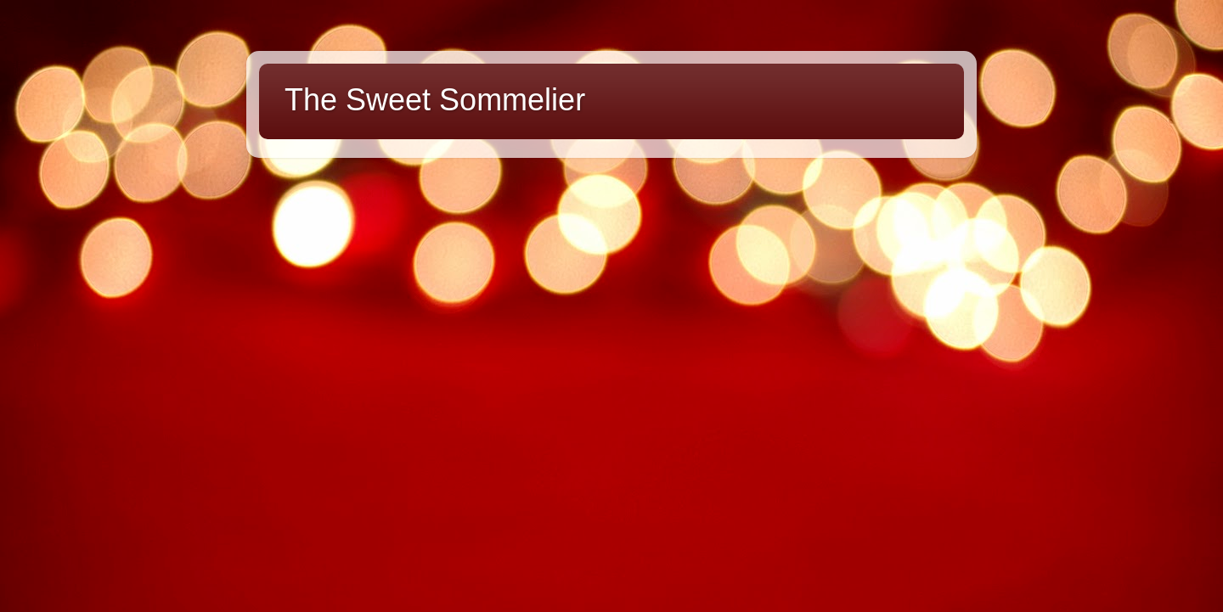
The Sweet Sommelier (435, 99)
